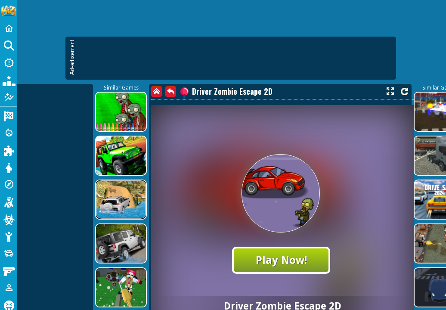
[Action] (8, 132)
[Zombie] (8, 218)
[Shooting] (8, 201)
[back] (170, 91)
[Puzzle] (8, 149)
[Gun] (8, 270)
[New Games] (8, 62)
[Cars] (8, 253)
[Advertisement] (235, 58)
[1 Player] (8, 287)
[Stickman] (8, 236)
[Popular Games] (8, 80)
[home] (156, 91)
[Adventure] (8, 184)
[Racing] (8, 115)
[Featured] (8, 97)
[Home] (8, 28)
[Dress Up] (8, 167)
